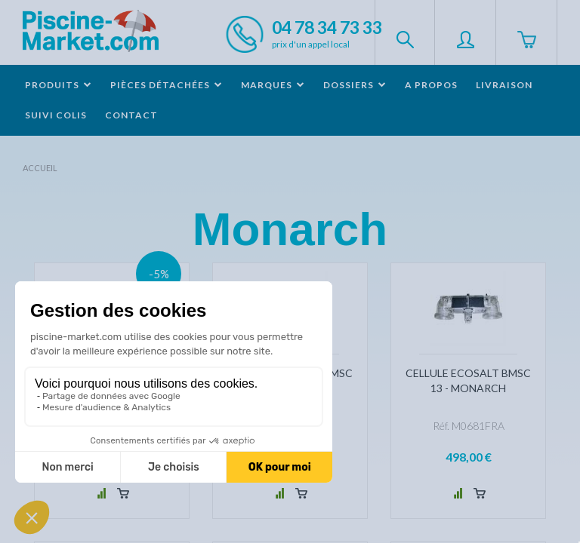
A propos (431, 84)
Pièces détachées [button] (166, 84)
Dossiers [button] (355, 84)
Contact (131, 115)
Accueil (40, 168)
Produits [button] (58, 84)
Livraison (504, 84)
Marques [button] (273, 84)
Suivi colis (56, 115)
